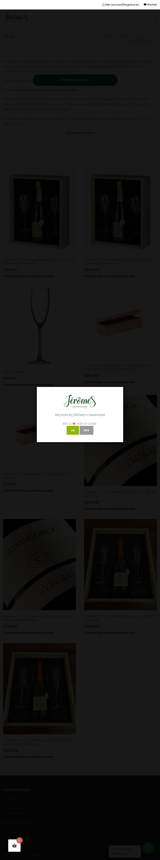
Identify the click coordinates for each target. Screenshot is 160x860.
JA (73, 430)
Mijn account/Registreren (120, 4)
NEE (86, 430)
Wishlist (150, 4)
